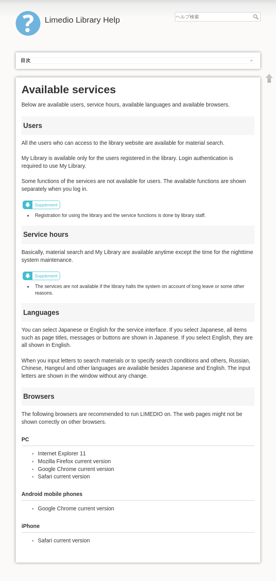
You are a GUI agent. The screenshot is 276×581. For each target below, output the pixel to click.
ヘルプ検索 (256, 17)
